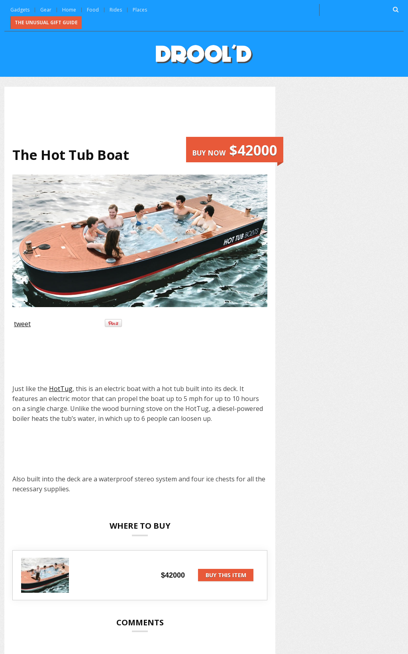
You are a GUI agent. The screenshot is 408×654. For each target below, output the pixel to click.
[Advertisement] (157, 116)
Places (140, 9)
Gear (45, 9)
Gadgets (19, 9)
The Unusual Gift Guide (46, 22)
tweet (22, 323)
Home (69, 9)
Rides (116, 9)
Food (93, 9)
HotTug (61, 388)
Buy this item (226, 575)
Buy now (234, 150)
